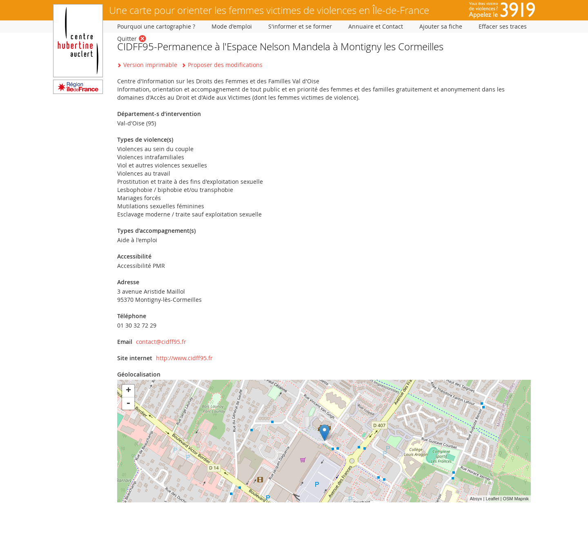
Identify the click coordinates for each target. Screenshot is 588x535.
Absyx (476, 498)
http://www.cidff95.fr (184, 358)
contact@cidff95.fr (161, 342)
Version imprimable (150, 65)
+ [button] (128, 391)
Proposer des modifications (225, 65)
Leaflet (492, 498)
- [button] (128, 403)
